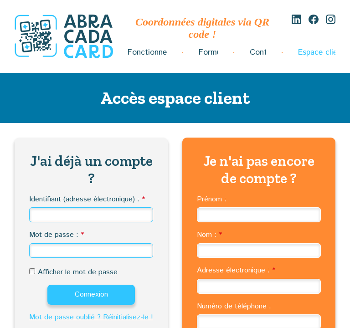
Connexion (91, 294)
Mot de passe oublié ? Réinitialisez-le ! (91, 317)
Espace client (316, 52)
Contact (258, 52)
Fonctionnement (147, 52)
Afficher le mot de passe (78, 272)
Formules (208, 52)
